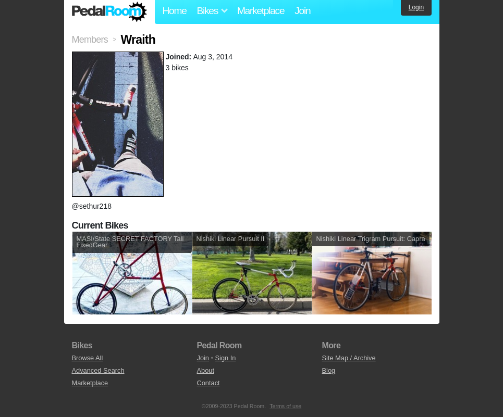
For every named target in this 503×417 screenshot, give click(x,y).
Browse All (87, 358)
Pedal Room (109, 12)
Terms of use (285, 406)
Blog (329, 370)
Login (416, 7)
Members (90, 39)
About (205, 370)
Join (302, 10)
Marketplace (260, 10)
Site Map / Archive (349, 358)
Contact (208, 383)
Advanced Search (98, 370)
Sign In (225, 358)
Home (175, 10)
